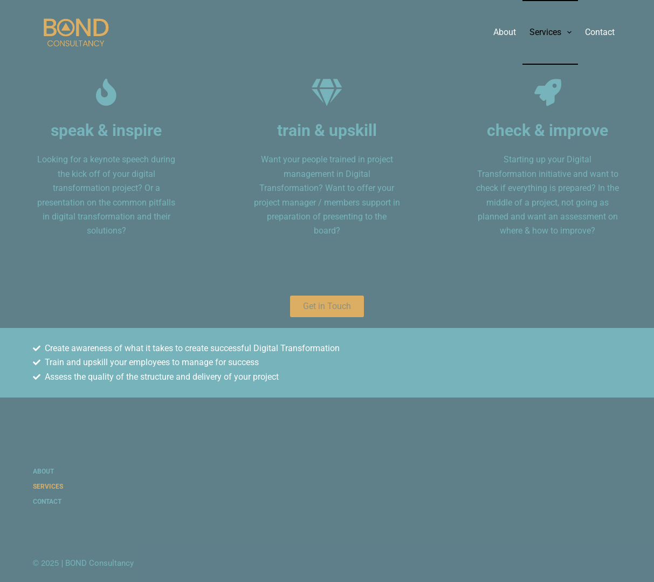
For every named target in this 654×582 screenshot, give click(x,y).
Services (552, 32)
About (504, 32)
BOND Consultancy (99, 563)
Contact (600, 32)
